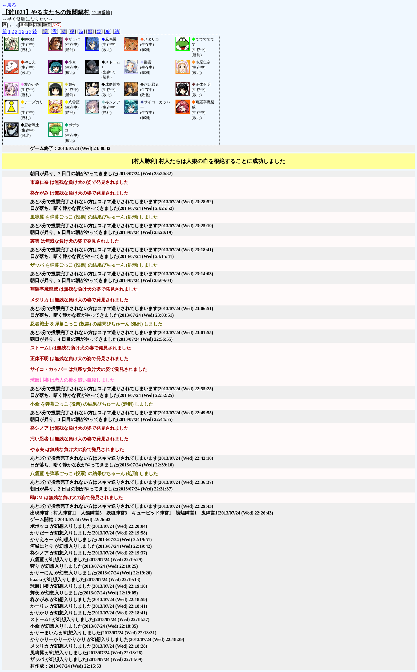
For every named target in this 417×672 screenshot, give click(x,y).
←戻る (9, 5)
